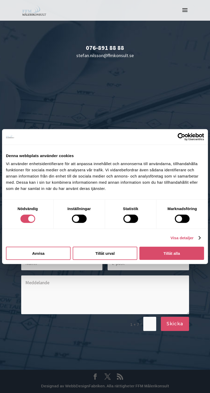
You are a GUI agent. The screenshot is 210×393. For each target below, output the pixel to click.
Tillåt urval (105, 253)
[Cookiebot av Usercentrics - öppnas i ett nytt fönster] (181, 137)
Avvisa (38, 253)
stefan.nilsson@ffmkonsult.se (105, 55)
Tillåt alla (171, 253)
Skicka (175, 324)
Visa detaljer (181, 237)
